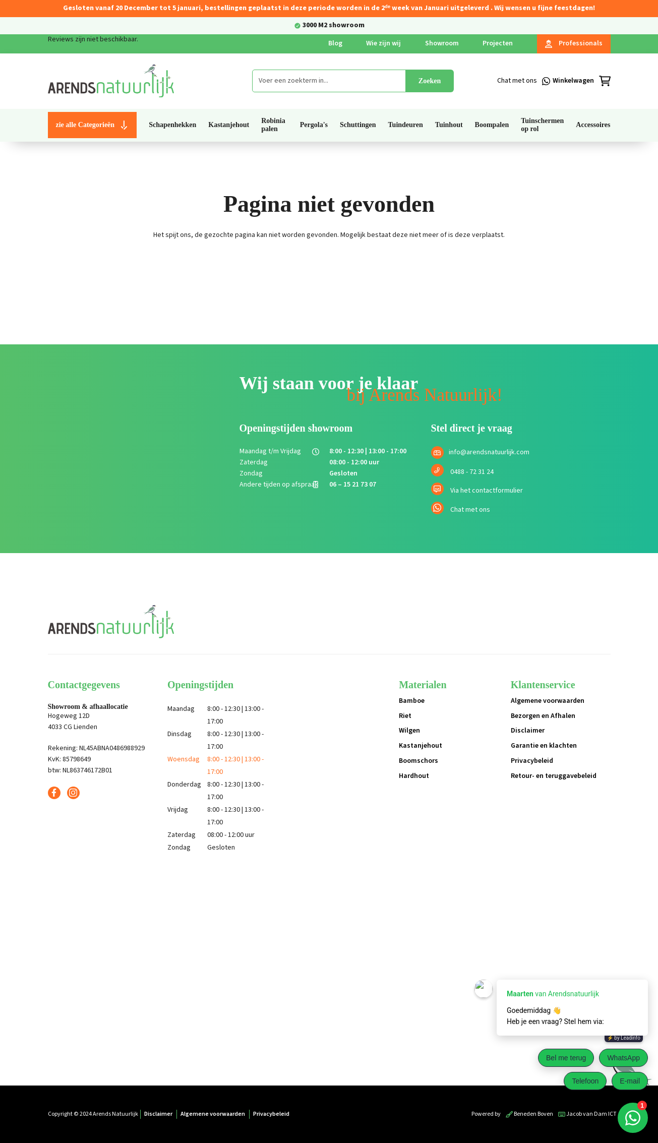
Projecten (498, 43)
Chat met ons (470, 510)
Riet (405, 716)
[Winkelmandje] (582, 81)
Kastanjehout (420, 746)
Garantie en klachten (544, 746)
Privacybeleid (532, 761)
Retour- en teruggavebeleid (553, 776)
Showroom (442, 43)
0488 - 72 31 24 (472, 472)
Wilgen (409, 731)
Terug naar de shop (329, 270)
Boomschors (418, 761)
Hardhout (414, 776)
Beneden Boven (529, 1114)
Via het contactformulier (486, 491)
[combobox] (329, 81)
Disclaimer (528, 731)
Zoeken (429, 81)
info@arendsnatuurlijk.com (489, 452)
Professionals (574, 43)
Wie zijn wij (383, 43)
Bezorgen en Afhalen (543, 716)
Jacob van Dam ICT (587, 1114)
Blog (335, 43)
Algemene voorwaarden (547, 701)
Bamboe (412, 701)
